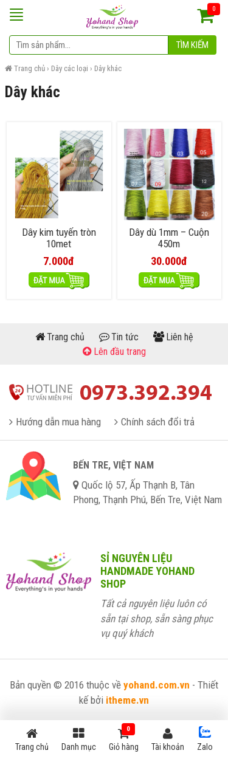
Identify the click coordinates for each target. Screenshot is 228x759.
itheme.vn (127, 700)
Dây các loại (69, 68)
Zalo (205, 739)
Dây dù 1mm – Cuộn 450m (169, 238)
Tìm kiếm (192, 44)
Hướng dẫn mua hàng (58, 422)
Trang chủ (29, 68)
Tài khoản (167, 739)
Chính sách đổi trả (158, 422)
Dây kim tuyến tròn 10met (59, 238)
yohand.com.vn (156, 685)
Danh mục (78, 739)
